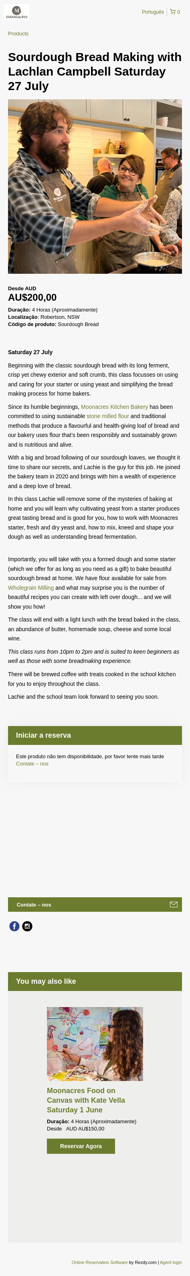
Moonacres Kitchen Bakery (114, 407)
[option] (95, 1080)
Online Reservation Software (100, 1262)
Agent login (171, 1262)
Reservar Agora (81, 1146)
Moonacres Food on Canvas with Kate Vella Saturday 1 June (86, 1100)
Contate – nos (32, 764)
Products (18, 34)
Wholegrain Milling (31, 588)
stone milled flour (108, 416)
